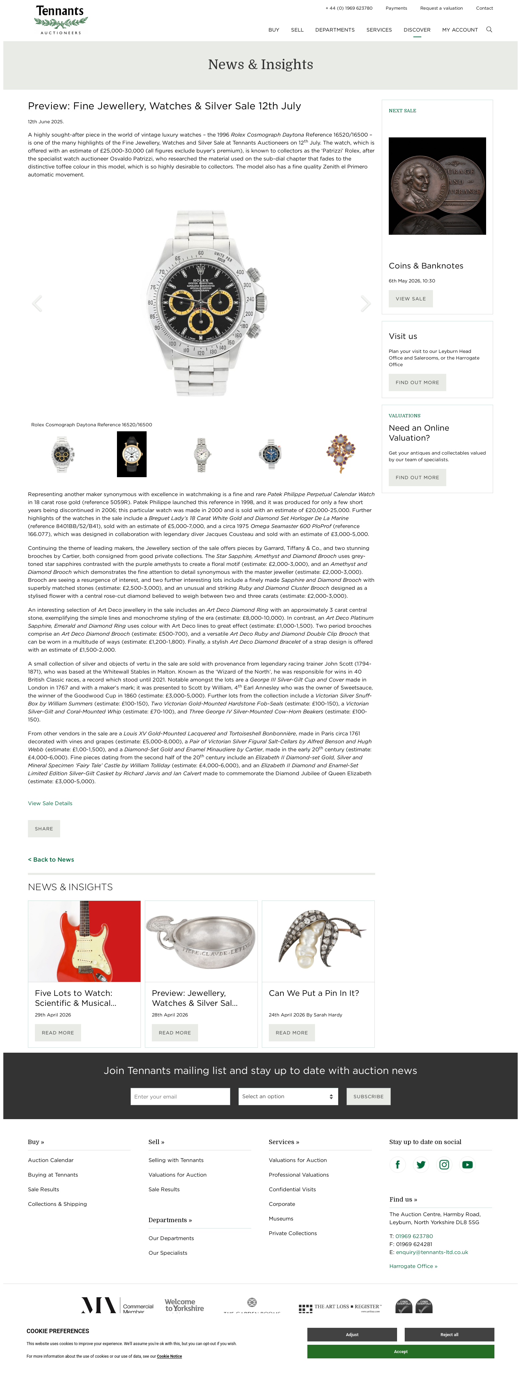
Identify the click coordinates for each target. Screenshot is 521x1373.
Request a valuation (441, 8)
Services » (284, 1142)
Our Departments (171, 1238)
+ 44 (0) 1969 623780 (349, 8)
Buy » (36, 1142)
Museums (281, 1218)
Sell (297, 30)
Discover (417, 30)
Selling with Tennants (176, 1160)
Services (379, 30)
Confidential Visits (292, 1189)
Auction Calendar (50, 1160)
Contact (484, 8)
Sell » (156, 1142)
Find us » (403, 1199)
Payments (396, 8)
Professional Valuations (299, 1175)
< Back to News (51, 859)
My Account (460, 30)
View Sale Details (50, 803)
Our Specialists (168, 1253)
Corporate (282, 1204)
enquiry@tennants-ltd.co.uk (432, 1252)
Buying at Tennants (53, 1175)
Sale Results (43, 1189)
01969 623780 (414, 1236)
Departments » (170, 1220)
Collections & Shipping (57, 1204)
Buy (273, 30)
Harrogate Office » (413, 1266)
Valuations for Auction (178, 1175)
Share (44, 828)
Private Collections (293, 1233)
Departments (335, 30)
